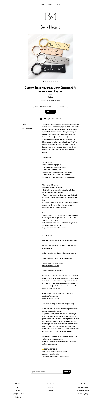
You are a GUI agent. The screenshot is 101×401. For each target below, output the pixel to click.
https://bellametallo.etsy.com (50, 266)
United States (52, 100)
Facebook (50, 387)
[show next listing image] (59, 81)
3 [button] (47, 81)
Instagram (50, 390)
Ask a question (56, 119)
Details (24, 124)
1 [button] (43, 81)
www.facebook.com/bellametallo (59, 357)
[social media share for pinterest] (49, 119)
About (50, 5)
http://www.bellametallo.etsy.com (57, 351)
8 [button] (57, 81)
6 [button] (53, 81)
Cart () (58, 5)
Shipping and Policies (18, 394)
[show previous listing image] (41, 81)
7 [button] (55, 81)
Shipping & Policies (27, 128)
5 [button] (51, 81)
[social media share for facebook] (41, 119)
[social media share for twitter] (45, 119)
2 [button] (45, 81)
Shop (42, 5)
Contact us (18, 397)
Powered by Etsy (83, 394)
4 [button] (49, 81)
